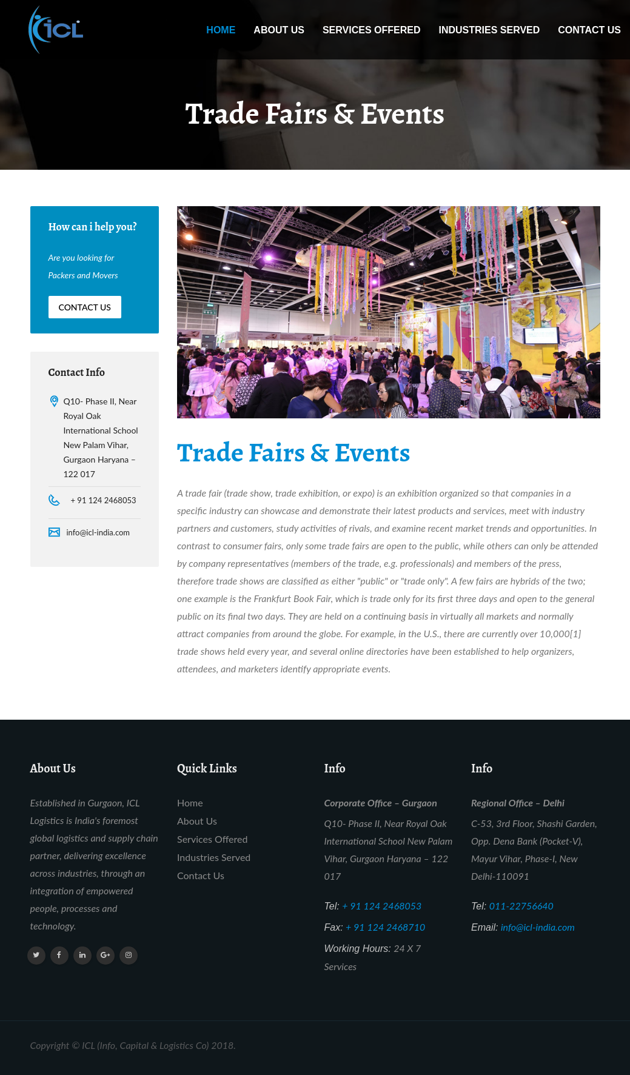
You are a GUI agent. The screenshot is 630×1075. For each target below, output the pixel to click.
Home (220, 30)
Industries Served (489, 30)
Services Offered (372, 30)
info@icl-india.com (98, 532)
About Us (278, 30)
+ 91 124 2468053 (103, 500)
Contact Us (589, 30)
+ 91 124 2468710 (385, 927)
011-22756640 (521, 905)
